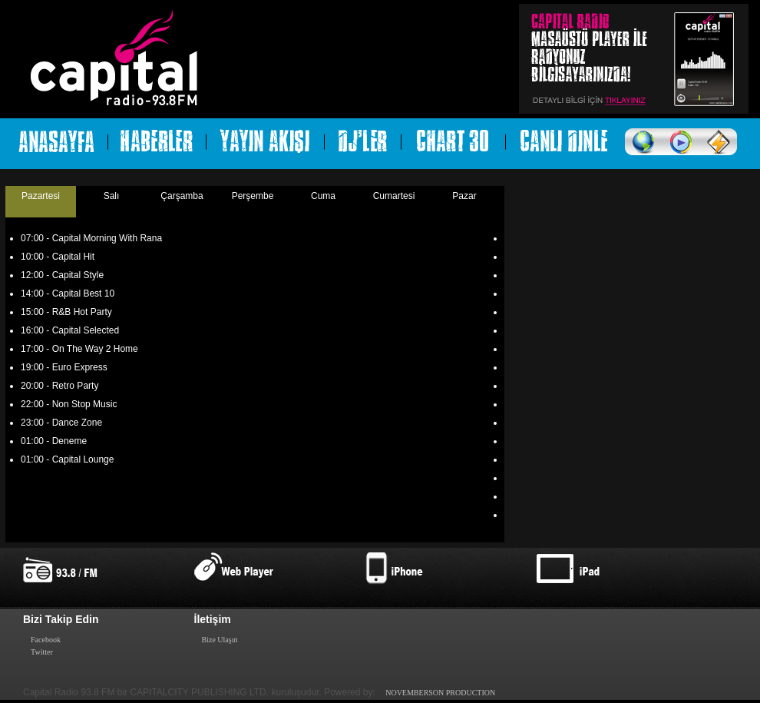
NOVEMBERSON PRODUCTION (440, 692)
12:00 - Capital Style (62, 275)
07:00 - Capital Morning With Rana (91, 238)
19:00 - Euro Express (64, 367)
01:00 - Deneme (54, 441)
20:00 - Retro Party (59, 385)
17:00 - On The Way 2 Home (79, 348)
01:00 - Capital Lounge (67, 459)
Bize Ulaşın (220, 639)
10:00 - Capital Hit (57, 256)
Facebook (46, 639)
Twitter (42, 652)
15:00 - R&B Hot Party (66, 312)
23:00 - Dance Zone (61, 422)
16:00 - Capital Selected (70, 330)
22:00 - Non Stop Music (69, 404)
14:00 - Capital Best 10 (67, 293)
